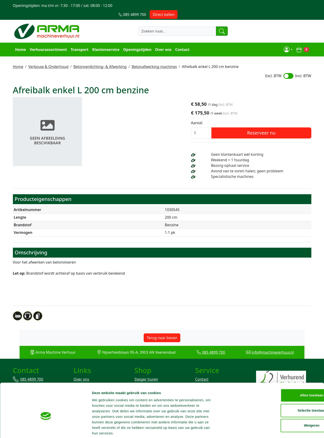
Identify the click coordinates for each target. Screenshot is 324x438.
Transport (79, 40)
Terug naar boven (162, 329)
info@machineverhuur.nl (280, 343)
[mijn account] (288, 40)
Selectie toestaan (285, 393)
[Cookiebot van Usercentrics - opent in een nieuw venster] (30, 429)
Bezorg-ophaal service (250, 156)
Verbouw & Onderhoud (48, 57)
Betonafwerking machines (154, 57)
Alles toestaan (285, 377)
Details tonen (249, 429)
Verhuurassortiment (48, 40)
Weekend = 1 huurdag (250, 151)
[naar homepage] (47, 22)
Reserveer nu (273, 124)
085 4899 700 (216, 343)
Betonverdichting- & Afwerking (100, 57)
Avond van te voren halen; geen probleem (267, 162)
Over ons (163, 40)
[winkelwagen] (303, 40)
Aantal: (222, 114)
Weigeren (285, 408)
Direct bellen (297, 5)
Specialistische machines (252, 167)
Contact (182, 40)
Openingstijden (137, 40)
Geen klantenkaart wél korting (257, 145)
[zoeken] (214, 22)
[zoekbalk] (168, 22)
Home (20, 40)
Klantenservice (105, 40)
